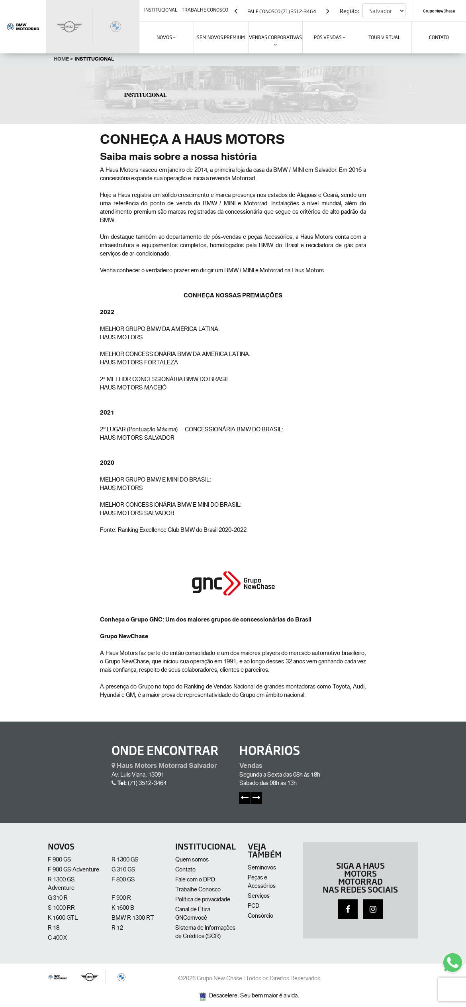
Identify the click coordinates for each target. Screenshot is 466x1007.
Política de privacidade (202, 900)
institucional (161, 9)
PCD (253, 907)
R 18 (53, 928)
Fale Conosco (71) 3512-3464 (281, 11)
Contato (185, 870)
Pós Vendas (330, 37)
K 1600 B (123, 909)
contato (439, 37)
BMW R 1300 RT (133, 918)
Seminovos (262, 868)
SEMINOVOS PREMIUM (221, 37)
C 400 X (57, 938)
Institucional (94, 59)
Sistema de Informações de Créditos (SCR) (205, 932)
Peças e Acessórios (262, 882)
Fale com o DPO (195, 880)
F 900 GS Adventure (73, 870)
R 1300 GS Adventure (61, 884)
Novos (166, 37)
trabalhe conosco (205, 9)
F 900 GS (59, 860)
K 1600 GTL (63, 918)
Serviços (259, 897)
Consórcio (260, 916)
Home (63, 59)
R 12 (117, 928)
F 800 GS (123, 880)
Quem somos (192, 860)
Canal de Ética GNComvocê (192, 914)
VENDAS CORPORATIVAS (275, 40)
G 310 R (58, 899)
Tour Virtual (384, 37)
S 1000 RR (61, 909)
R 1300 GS (125, 860)
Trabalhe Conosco (198, 890)
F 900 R (121, 899)
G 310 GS (123, 870)
